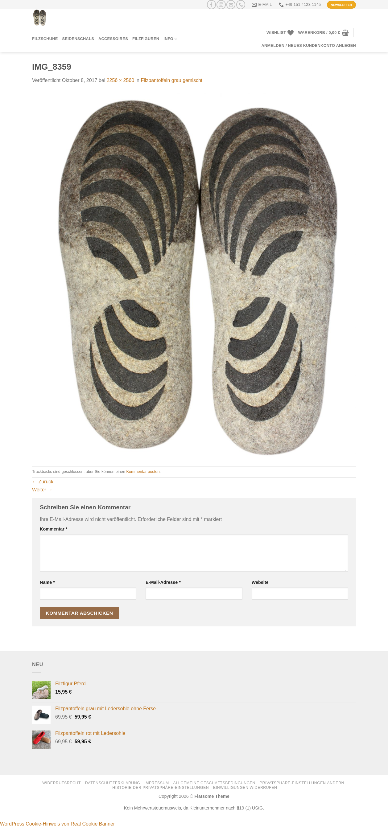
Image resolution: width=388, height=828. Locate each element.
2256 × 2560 (120, 80)
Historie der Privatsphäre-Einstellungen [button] (160, 787)
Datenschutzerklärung (112, 783)
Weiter (42, 489)
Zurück (42, 481)
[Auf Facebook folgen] (211, 4)
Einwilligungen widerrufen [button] (245, 787)
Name (47, 582)
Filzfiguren (145, 38)
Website (260, 582)
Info (170, 39)
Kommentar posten (142, 471)
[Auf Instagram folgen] (221, 4)
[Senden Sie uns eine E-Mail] (230, 4)
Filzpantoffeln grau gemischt (171, 80)
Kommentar (54, 529)
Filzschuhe (45, 38)
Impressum (156, 783)
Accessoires (113, 38)
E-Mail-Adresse (163, 582)
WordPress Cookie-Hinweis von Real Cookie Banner (57, 823)
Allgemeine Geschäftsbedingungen (214, 783)
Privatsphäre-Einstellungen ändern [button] (302, 783)
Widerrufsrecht (61, 783)
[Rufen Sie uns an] (240, 4)
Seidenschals (78, 38)
